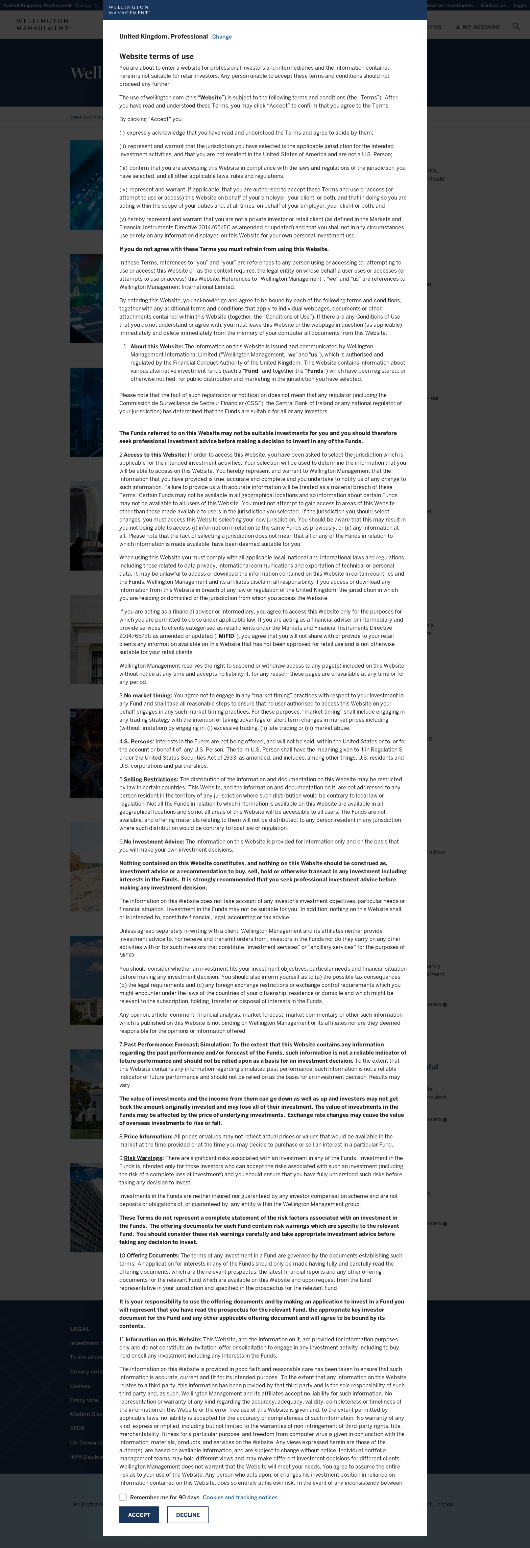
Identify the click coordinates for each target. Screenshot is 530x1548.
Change (222, 36)
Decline (188, 1515)
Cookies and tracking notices (240, 1497)
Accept (139, 1515)
